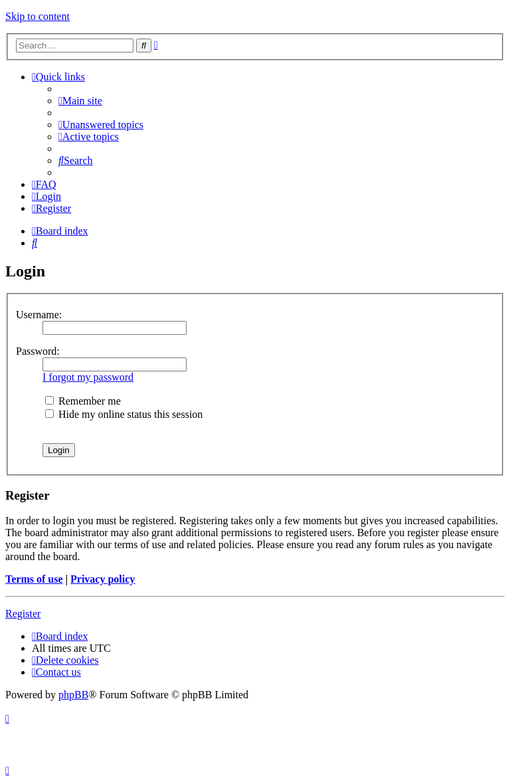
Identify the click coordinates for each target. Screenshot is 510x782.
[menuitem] (80, 100)
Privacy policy (102, 579)
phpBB (73, 694)
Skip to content (37, 16)
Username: (39, 314)
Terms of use (34, 579)
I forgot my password (87, 377)
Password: (38, 351)
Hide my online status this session (124, 414)
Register (23, 613)
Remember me (83, 401)
